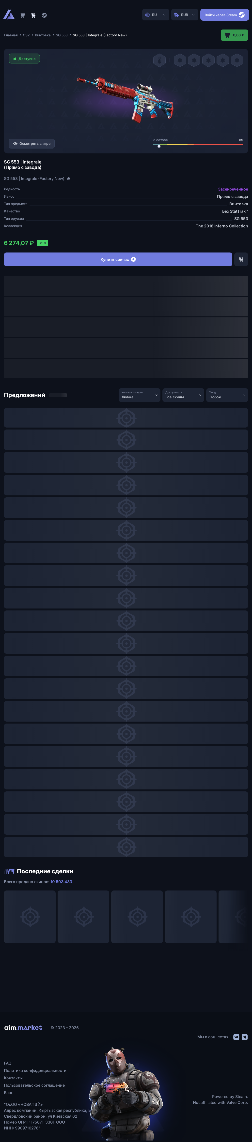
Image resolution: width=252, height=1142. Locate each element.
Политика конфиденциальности (35, 1070)
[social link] (236, 1036)
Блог (8, 1092)
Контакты (13, 1077)
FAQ (7, 1063)
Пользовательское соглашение (34, 1085)
